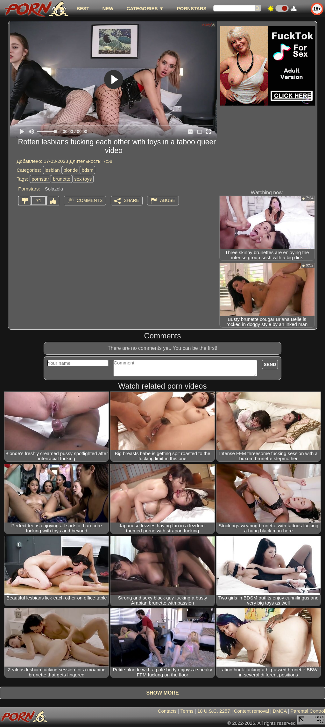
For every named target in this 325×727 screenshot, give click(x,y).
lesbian (52, 170)
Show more (162, 693)
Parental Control (308, 711)
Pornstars (192, 8)
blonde (71, 170)
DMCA (279, 711)
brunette (61, 179)
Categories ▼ (145, 8)
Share (131, 200)
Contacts (167, 711)
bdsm (88, 170)
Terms (187, 711)
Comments (90, 200)
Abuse (167, 200)
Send (270, 364)
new (107, 8)
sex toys (83, 179)
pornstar (40, 179)
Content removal (251, 711)
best (82, 8)
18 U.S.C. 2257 (213, 711)
